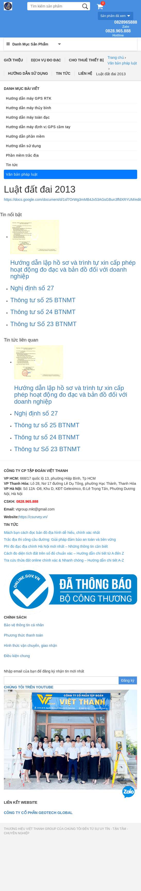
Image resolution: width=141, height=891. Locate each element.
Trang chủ (116, 57)
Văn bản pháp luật (122, 63)
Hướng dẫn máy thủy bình (28, 108)
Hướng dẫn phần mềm (25, 136)
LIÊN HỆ (85, 73)
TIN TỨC (63, 73)
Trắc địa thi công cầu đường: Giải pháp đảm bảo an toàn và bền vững (60, 539)
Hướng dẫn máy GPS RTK (28, 98)
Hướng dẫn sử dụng (23, 146)
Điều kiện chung (17, 656)
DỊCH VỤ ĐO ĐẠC (46, 60)
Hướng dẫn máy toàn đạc (28, 117)
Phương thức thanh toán (23, 635)
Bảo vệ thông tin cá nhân (24, 625)
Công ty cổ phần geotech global (38, 813)
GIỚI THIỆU (13, 60)
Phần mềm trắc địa (22, 155)
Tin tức (12, 165)
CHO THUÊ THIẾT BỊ (86, 60)
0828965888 (125, 24)
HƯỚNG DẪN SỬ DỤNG (28, 73)
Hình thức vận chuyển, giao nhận (30, 645)
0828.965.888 (118, 33)
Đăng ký (127, 680)
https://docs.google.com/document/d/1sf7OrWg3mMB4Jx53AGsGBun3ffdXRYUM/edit (72, 199)
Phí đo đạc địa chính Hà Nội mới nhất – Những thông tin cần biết (56, 546)
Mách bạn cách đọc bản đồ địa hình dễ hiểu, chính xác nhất (52, 532)
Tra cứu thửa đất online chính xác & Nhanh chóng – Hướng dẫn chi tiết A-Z (64, 560)
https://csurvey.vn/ (33, 517)
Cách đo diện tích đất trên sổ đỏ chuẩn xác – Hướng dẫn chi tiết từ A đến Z (64, 553)
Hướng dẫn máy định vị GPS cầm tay (38, 127)
